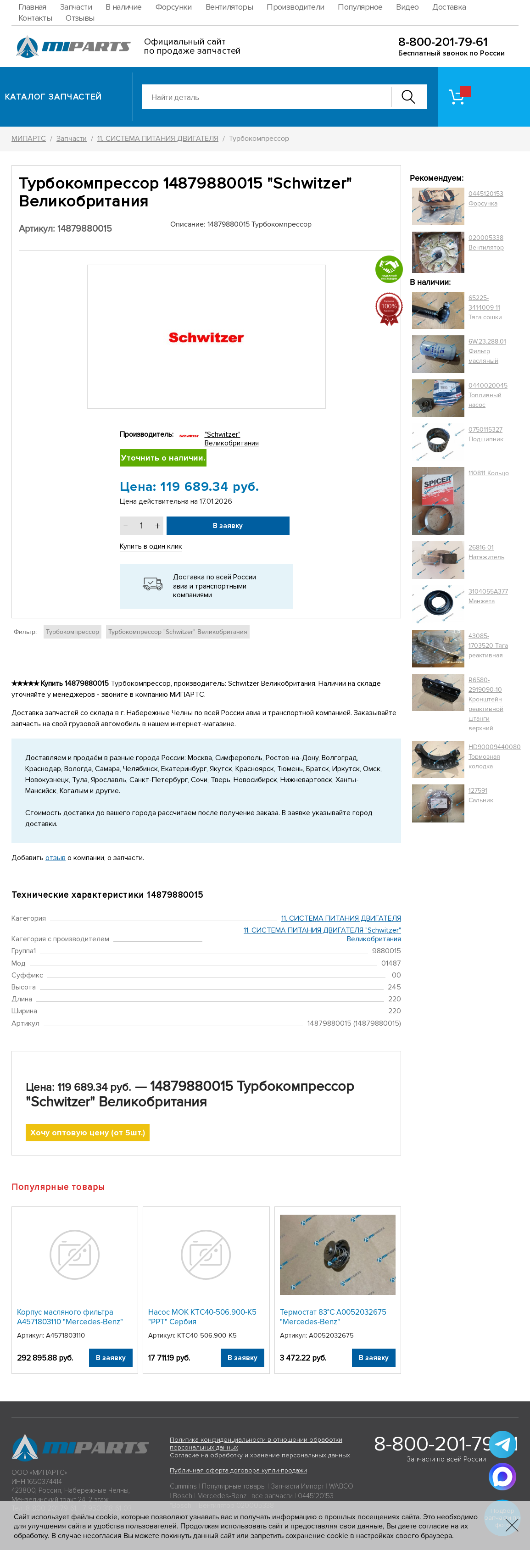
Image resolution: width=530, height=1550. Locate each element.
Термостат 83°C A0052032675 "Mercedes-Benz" (333, 1316)
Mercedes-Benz (221, 1496)
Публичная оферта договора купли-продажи (238, 1470)
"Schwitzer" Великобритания (232, 439)
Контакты (35, 18)
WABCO (341, 1486)
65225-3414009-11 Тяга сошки (485, 307)
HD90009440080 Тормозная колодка (495, 756)
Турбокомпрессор (72, 632)
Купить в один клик (151, 546)
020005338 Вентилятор (486, 242)
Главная (32, 7)
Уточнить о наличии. (163, 458)
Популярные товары (234, 1486)
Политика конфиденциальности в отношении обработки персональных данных (256, 1443)
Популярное (360, 7)
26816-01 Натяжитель (486, 552)
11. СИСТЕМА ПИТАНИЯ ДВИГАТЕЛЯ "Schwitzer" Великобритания (322, 935)
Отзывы (80, 18)
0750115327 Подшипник (486, 434)
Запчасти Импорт (297, 1486)
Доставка (449, 7)
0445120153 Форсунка (486, 198)
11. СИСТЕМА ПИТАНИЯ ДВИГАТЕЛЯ (341, 918)
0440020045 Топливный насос (488, 395)
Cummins (183, 1486)
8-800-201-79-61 (443, 42)
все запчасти (272, 1496)
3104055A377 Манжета (488, 596)
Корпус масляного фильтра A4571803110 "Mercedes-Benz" (70, 1316)
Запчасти (76, 7)
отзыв (55, 857)
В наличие (124, 7)
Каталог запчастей (53, 97)
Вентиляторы (229, 7)
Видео (407, 7)
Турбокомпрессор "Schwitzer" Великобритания (177, 632)
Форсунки (174, 7)
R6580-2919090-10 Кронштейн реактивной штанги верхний (486, 704)
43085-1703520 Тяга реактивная (488, 645)
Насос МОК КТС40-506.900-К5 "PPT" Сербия (202, 1316)
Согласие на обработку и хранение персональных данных (260, 1455)
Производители (295, 7)
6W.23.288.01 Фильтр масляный (487, 351)
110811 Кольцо (489, 473)
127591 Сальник (481, 795)
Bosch (182, 1496)
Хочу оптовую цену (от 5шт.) (87, 1133)
